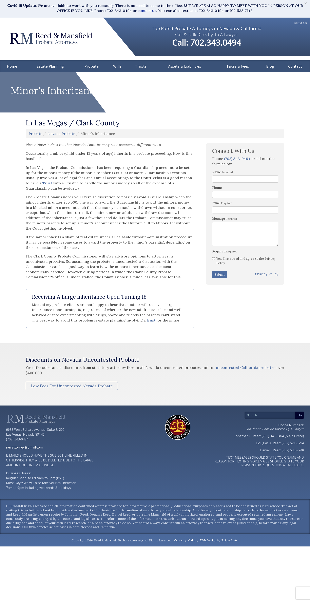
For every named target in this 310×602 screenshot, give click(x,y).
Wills (117, 66)
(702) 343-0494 (237, 225)
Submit (220, 341)
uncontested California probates (245, 434)
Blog (270, 66)
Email (216, 270)
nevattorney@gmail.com (24, 514)
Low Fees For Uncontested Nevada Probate (72, 452)
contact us (147, 10)
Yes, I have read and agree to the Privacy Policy (243, 328)
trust (151, 387)
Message (218, 285)
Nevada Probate (61, 200)
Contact (295, 66)
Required (218, 318)
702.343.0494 (215, 42)
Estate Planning (50, 66)
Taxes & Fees (237, 66)
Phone (217, 254)
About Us (300, 23)
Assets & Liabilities (184, 66)
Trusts (141, 66)
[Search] (270, 481)
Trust (47, 250)
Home (12, 66)
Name (216, 239)
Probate (91, 66)
